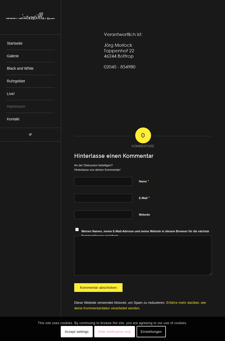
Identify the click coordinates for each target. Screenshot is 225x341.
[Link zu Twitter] (30, 134)
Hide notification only (114, 332)
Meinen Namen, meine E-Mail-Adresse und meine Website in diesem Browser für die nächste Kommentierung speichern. (145, 233)
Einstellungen (151, 332)
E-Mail (144, 198)
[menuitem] (30, 43)
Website (144, 214)
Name (144, 181)
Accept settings (77, 332)
